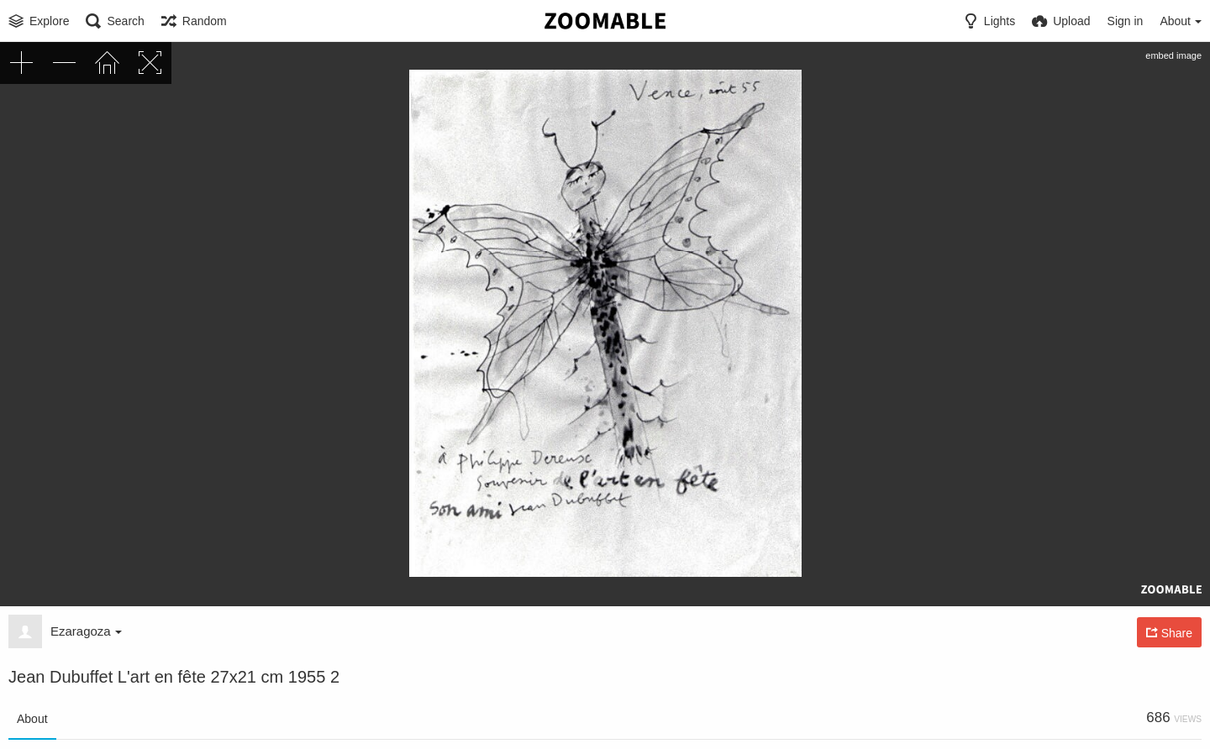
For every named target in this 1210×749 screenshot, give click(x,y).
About (32, 718)
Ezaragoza (86, 631)
